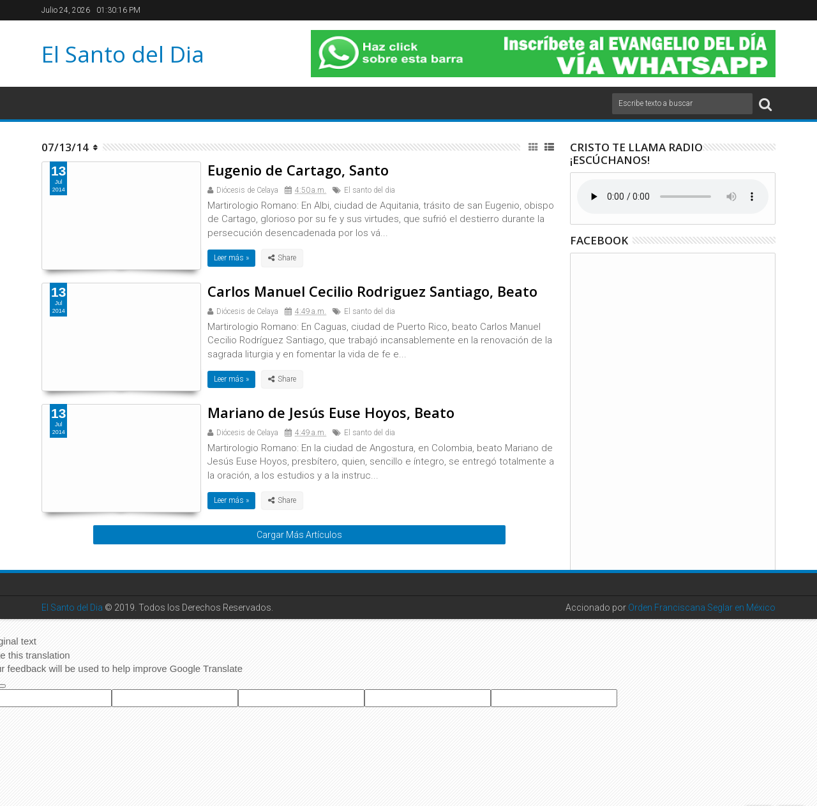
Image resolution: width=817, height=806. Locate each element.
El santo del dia (369, 190)
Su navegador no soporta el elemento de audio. (672, 196)
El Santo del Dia (122, 54)
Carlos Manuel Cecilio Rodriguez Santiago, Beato (372, 291)
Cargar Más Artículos (299, 535)
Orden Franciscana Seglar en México (702, 607)
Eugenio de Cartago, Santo (298, 169)
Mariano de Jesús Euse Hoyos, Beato (330, 412)
